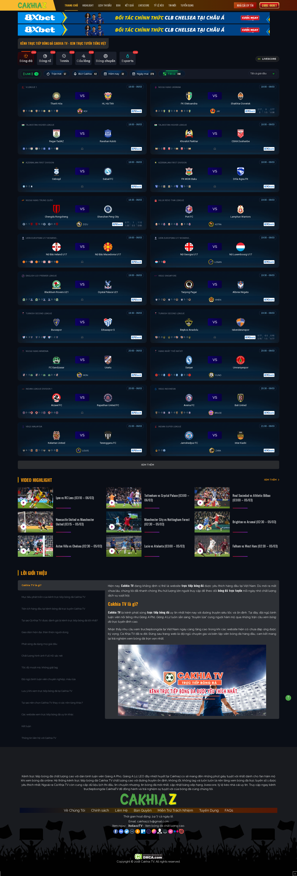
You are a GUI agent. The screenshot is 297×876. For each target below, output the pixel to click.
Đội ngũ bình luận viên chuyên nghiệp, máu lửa (49, 679)
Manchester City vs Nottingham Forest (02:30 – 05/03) (167, 521)
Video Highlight (36, 480)
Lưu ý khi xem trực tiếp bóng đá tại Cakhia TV (47, 691)
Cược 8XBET (269, 5)
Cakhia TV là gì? (31, 585)
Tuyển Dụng (187, 5)
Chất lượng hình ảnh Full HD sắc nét (42, 655)
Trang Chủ (71, 5)
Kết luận (26, 726)
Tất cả (172, 74)
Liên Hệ (121, 810)
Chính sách (100, 810)
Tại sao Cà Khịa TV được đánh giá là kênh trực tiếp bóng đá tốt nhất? (60, 620)
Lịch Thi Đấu (105, 5)
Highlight (88, 5)
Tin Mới (172, 5)
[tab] (26, 58)
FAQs (229, 810)
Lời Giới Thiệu (34, 573)
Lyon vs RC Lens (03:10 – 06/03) (75, 498)
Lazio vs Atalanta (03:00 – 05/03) (164, 546)
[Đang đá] (82, 99)
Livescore (143, 5)
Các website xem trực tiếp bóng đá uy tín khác (47, 714)
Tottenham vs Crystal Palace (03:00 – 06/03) (166, 497)
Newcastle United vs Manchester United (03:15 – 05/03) (75, 521)
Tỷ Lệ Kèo (159, 5)
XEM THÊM (270, 479)
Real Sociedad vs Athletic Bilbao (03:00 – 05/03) (251, 497)
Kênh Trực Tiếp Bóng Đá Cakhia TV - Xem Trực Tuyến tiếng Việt (63, 43)
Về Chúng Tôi (74, 810)
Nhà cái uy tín (245, 5)
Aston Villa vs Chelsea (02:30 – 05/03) (79, 546)
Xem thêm (147, 464)
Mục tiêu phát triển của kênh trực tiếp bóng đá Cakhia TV (53, 597)
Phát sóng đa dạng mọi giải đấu (39, 644)
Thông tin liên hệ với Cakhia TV (39, 738)
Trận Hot (56, 74)
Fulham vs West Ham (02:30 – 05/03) (255, 546)
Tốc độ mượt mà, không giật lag (40, 667)
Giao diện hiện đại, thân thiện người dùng (45, 632)
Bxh (118, 5)
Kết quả (129, 5)
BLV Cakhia (85, 74)
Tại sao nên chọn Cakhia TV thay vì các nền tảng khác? (52, 702)
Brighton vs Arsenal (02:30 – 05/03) (254, 522)
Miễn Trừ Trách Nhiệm (175, 810)
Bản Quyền (143, 810)
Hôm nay (114, 74)
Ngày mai (143, 74)
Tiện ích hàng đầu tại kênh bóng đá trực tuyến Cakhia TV (53, 608)
